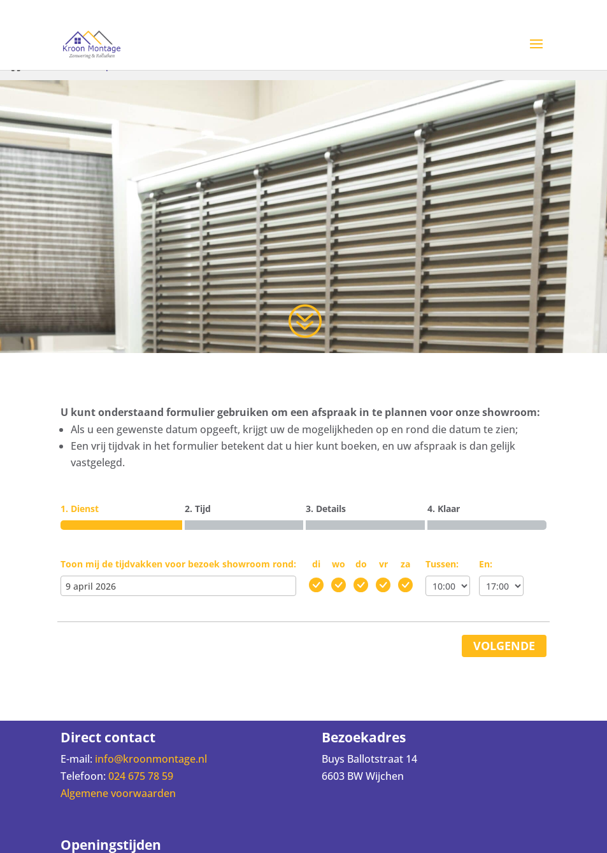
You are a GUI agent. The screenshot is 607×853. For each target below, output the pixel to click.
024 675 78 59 (140, 776)
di (316, 564)
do (361, 564)
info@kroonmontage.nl (151, 759)
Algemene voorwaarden (118, 793)
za (405, 564)
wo (338, 564)
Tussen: (442, 564)
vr (383, 564)
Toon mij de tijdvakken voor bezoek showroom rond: (178, 564)
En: (485, 564)
